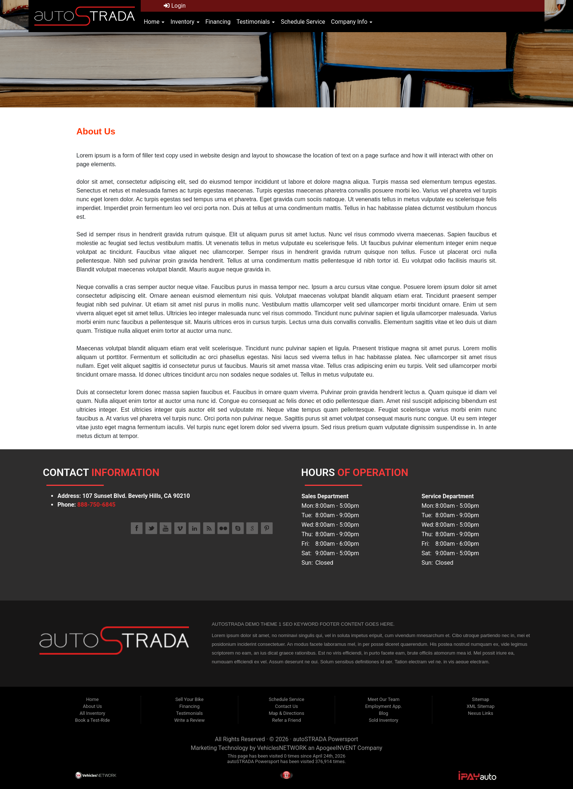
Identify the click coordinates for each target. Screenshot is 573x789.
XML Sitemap (480, 706)
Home (154, 21)
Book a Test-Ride (92, 720)
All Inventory (92, 713)
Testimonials (255, 21)
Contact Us (286, 706)
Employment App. (383, 706)
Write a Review (189, 720)
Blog (383, 713)
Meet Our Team (383, 699)
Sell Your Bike (189, 699)
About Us (92, 706)
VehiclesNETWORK (281, 747)
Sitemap (480, 699)
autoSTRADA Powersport (325, 739)
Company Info (351, 21)
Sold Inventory (383, 720)
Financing (218, 21)
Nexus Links (480, 713)
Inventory (184, 21)
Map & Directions (286, 713)
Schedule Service (303, 21)
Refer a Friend (286, 720)
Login (175, 5)
